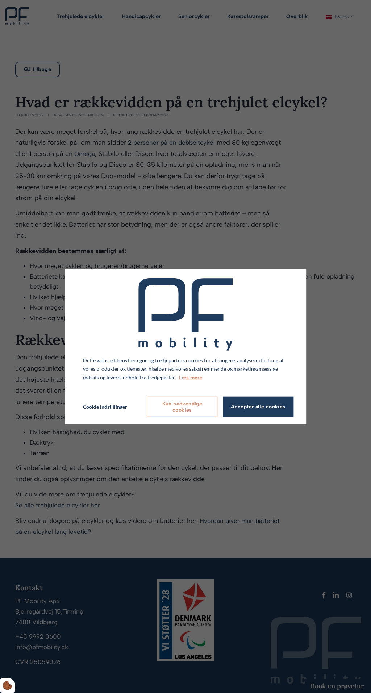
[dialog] (185, 346)
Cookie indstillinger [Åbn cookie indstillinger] (105, 407)
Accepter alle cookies (258, 407)
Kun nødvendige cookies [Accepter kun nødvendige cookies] (182, 407)
